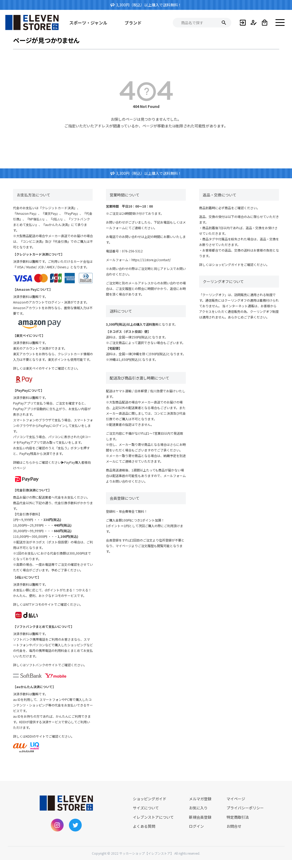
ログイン (196, 826)
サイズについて (146, 807)
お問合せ (234, 826)
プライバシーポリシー (245, 807)
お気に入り (198, 807)
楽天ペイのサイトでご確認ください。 (53, 368)
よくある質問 (144, 826)
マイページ (236, 798)
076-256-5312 (132, 251)
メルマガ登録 (200, 798)
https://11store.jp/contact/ (151, 259)
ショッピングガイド (226, 264)
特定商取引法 (238, 817)
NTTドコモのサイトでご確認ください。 (54, 604)
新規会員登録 (200, 817)
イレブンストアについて (153, 817)
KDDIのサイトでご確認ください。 (50, 736)
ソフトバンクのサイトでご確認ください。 (56, 665)
